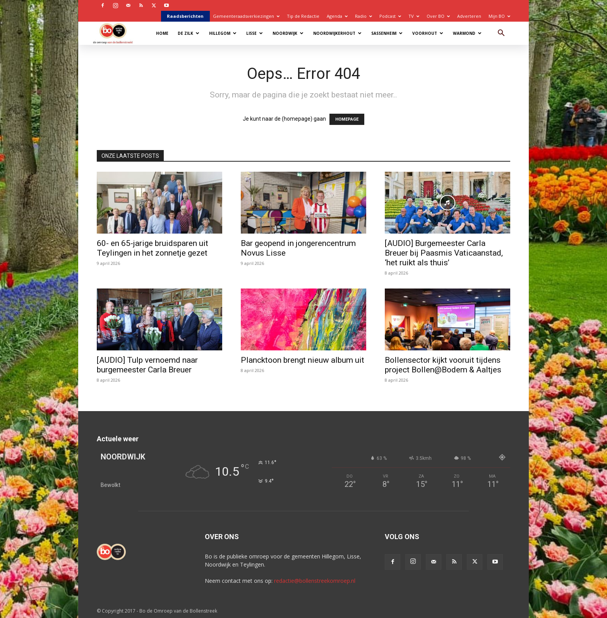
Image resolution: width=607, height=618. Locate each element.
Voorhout (427, 33)
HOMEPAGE (346, 119)
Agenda (337, 16)
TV (413, 16)
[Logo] (116, 33)
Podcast (390, 16)
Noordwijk (288, 33)
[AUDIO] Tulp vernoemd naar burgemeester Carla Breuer (147, 364)
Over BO (438, 16)
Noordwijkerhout (337, 33)
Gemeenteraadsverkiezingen (246, 16)
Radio (363, 16)
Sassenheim (387, 33)
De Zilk (188, 33)
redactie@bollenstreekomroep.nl (314, 580)
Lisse (254, 33)
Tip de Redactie (303, 16)
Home (162, 33)
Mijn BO (499, 16)
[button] (501, 34)
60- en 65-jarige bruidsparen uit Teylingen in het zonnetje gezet (152, 248)
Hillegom (223, 33)
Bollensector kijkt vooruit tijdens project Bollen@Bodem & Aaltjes (443, 364)
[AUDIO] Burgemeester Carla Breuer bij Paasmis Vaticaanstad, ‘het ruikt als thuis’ (444, 253)
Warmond (467, 33)
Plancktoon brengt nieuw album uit (302, 360)
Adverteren (469, 16)
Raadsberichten (185, 16)
